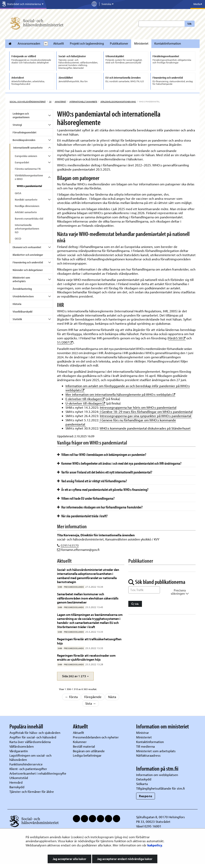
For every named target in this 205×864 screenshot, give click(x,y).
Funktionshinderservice (26, 764)
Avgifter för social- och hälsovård (32, 737)
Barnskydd (16, 787)
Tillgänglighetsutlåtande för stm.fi (160, 788)
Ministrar (142, 732)
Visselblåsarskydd (22, 311)
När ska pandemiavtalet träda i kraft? (82, 515)
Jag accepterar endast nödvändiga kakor (124, 859)
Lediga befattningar (87, 755)
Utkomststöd (18, 778)
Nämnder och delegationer (28, 270)
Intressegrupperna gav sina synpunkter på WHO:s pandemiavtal (146, 416)
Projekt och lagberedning (87, 43)
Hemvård (16, 782)
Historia (17, 304)
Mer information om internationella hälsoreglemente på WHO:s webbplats (120, 394)
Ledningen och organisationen (21, 115)
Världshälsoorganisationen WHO (118, 101)
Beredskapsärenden (24, 140)
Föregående (92, 697)
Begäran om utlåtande (89, 751)
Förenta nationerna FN (28, 169)
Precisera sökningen (180, 591)
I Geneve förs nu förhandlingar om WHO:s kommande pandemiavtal (120, 422)
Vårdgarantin (18, 751)
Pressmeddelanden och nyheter (96, 737)
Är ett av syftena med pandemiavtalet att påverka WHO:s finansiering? (102, 489)
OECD (18, 238)
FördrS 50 (177, 338)
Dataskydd (143, 779)
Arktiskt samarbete (26, 212)
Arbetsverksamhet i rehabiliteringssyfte (38, 773)
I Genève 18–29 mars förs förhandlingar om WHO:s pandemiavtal (146, 412)
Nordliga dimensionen (27, 206)
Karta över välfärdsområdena (30, 742)
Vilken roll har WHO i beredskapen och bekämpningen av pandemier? (101, 454)
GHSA (18, 193)
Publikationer (119, 43)
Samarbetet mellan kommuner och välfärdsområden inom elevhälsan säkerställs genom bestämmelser (88, 598)
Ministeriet (141, 43)
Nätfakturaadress (148, 755)
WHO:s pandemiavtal (29, 186)
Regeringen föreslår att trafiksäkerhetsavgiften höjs (89, 641)
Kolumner (80, 742)
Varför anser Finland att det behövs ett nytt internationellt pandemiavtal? (104, 472)
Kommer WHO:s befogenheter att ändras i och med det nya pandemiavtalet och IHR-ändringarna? (119, 463)
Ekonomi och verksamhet (27, 247)
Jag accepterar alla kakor (69, 859)
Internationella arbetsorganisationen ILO (27, 228)
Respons (145, 796)
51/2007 (65, 342)
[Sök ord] (144, 589)
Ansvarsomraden (29, 43)
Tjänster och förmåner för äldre (31, 791)
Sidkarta (142, 784)
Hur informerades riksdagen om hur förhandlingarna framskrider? (100, 507)
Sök (189, 23)
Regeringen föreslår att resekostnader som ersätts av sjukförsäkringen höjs (86, 657)
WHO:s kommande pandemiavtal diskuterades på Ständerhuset (145, 428)
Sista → (90, 703)
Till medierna (145, 746)
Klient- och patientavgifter (28, 769)
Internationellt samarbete (83, 101)
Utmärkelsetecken (23, 296)
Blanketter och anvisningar (28, 255)
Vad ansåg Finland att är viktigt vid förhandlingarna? (92, 480)
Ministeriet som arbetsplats (21, 279)
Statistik (17, 319)
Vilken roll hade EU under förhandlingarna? (86, 498)
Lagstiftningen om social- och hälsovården (30, 757)
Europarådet (22, 162)
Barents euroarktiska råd (29, 218)
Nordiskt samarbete (26, 199)
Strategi (17, 125)
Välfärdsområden (21, 746)
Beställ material (84, 746)
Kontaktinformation (167, 43)
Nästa (112, 697)
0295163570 (70, 545)
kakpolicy (154, 845)
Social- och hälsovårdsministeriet (28, 101)
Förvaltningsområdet (24, 132)
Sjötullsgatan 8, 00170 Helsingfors (160, 817)
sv (50, 101)
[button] (75, 676)
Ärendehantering (22, 289)
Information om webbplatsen (157, 775)
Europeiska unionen (26, 156)
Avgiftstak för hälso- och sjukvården (34, 732)
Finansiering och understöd (28, 262)
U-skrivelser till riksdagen (85, 403)
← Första (71, 697)
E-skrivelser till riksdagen (85, 399)
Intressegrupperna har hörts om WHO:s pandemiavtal (138, 407)
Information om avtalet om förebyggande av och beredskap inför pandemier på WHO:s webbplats (127, 388)
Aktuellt (58, 43)
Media (197, 4)
